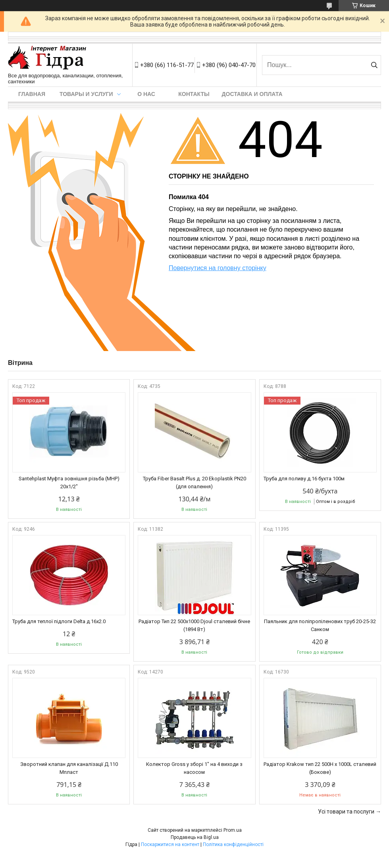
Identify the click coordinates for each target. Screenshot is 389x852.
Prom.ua (232, 830)
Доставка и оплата (252, 94)
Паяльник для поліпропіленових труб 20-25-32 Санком (320, 625)
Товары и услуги (86, 94)
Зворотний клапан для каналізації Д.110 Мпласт (69, 768)
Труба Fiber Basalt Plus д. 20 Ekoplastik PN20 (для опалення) (194, 482)
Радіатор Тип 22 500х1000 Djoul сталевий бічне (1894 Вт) (194, 625)
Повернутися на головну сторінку (217, 268)
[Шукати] (374, 65)
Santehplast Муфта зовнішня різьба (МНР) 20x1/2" (69, 482)
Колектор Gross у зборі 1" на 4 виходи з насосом (194, 768)
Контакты (193, 94)
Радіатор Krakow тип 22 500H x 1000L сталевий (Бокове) (320, 768)
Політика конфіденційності (233, 844)
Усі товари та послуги (346, 811)
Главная (31, 94)
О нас (146, 94)
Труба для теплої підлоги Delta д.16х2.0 (59, 621)
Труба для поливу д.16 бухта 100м (304, 479)
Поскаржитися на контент (170, 844)
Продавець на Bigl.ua (195, 837)
